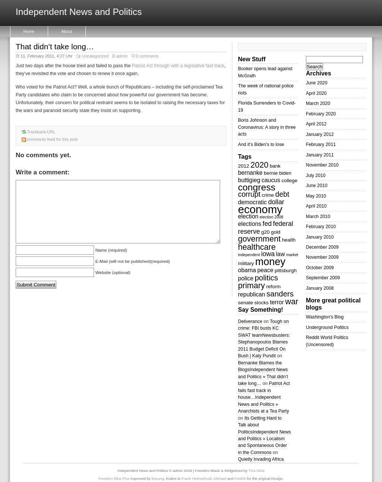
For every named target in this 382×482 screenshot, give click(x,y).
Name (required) (111, 250)
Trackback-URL (41, 132)
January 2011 (320, 155)
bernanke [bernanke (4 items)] (250, 173)
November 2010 (322, 165)
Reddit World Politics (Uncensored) (327, 341)
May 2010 (316, 196)
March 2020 (318, 103)
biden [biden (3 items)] (285, 173)
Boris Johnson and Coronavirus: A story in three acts (267, 127)
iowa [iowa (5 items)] (268, 254)
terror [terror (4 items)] (277, 302)
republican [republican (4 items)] (251, 294)
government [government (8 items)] (259, 238)
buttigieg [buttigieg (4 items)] (249, 180)
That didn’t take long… (55, 46)
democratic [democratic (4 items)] (252, 202)
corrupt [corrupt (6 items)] (249, 194)
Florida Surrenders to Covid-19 (267, 106)
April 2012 (316, 124)
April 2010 (316, 206)
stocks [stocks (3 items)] (261, 302)
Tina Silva (256, 471)
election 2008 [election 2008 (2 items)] (271, 217)
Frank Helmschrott (197, 478)
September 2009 (323, 277)
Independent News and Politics (79, 12)
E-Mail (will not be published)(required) (132, 261)
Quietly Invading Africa (261, 459)
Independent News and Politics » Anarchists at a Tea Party (263, 404)
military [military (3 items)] (246, 263)
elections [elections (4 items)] (249, 224)
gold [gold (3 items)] (275, 232)
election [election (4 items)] (248, 216)
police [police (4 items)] (245, 278)
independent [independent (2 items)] (249, 254)
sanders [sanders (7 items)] (280, 293)
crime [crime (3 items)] (268, 195)
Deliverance (250, 321)
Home (29, 31)
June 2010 (317, 185)
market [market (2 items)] (292, 254)
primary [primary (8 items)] (251, 285)
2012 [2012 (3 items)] (243, 166)
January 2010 (320, 237)
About (66, 31)
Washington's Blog (325, 317)
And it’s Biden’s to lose (261, 144)
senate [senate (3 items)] (245, 302)
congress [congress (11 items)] (256, 187)
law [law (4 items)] (280, 254)
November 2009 (322, 257)
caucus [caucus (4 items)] (271, 180)
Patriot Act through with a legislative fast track (178, 65)
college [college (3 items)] (290, 180)
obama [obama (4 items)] (247, 270)
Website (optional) (112, 272)
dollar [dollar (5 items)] (276, 202)
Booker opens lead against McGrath (265, 72)
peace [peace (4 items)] (265, 270)
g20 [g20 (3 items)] (265, 232)
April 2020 (316, 93)
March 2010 (318, 216)
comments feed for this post (52, 139)
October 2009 (320, 267)
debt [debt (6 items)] (282, 194)
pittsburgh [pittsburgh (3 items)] (286, 270)
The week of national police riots (266, 89)
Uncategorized (95, 56)
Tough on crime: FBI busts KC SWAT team (263, 328)
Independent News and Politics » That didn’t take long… (263, 376)
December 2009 (322, 247)
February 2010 (321, 226)
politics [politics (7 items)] (266, 277)
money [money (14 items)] (270, 261)
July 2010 (316, 175)
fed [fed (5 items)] (267, 223)
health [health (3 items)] (289, 240)
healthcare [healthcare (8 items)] (257, 247)
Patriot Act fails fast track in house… (264, 390)
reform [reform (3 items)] (273, 286)
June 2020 (317, 82)
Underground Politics (327, 327)
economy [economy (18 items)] (260, 209)
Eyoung (157, 478)
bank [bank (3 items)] (275, 166)
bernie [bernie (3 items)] (271, 173)
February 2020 (321, 113)
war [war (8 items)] (291, 301)
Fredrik (240, 478)
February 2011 (321, 144)
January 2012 (320, 134)
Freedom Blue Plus (114, 478)
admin (122, 56)
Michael (220, 478)
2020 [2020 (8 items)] (259, 165)
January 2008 (320, 288)
